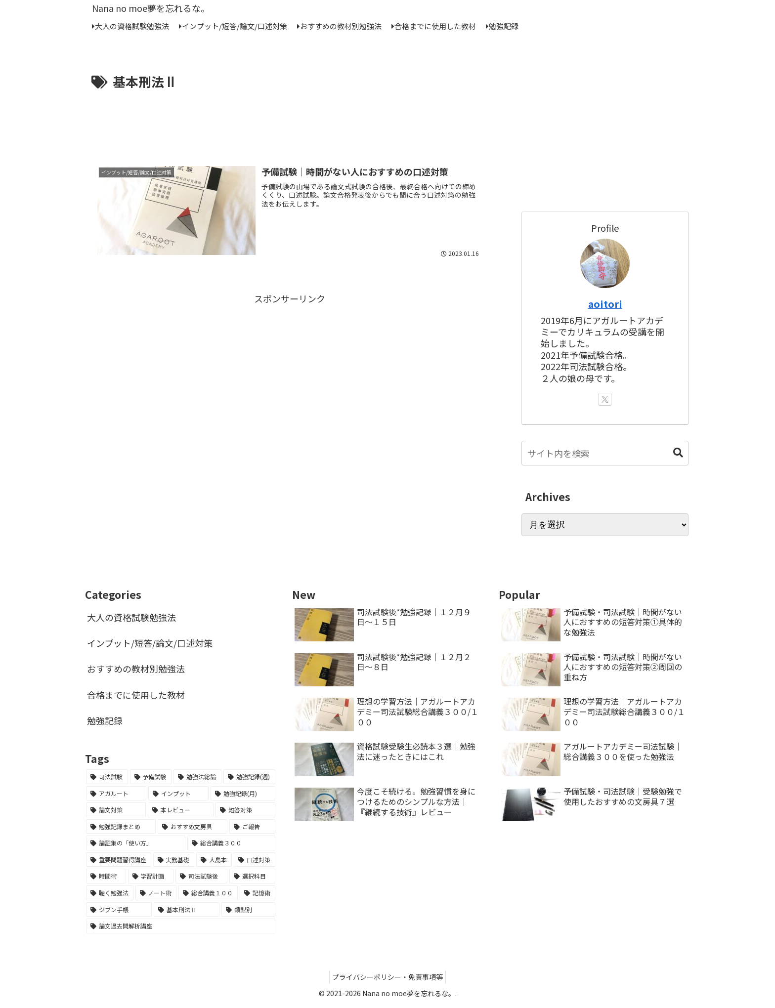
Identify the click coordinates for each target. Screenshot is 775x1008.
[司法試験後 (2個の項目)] (201, 876)
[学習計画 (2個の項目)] (151, 876)
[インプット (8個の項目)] (178, 793)
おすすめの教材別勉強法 (136, 668)
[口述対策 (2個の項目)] (254, 859)
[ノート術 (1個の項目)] (156, 892)
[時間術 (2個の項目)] (106, 876)
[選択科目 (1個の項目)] (252, 876)
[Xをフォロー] (605, 399)
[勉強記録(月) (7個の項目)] (243, 793)
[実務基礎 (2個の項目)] (174, 859)
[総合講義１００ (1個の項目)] (208, 892)
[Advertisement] (289, 120)
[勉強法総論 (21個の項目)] (197, 776)
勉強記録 (105, 720)
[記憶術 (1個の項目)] (257, 892)
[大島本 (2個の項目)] (214, 859)
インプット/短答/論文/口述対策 (150, 642)
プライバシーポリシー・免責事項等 (387, 977)
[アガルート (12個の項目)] (116, 793)
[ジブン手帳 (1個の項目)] (119, 909)
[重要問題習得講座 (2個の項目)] (118, 859)
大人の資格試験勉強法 (131, 617)
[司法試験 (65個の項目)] (107, 776)
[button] (678, 453)
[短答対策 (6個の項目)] (245, 809)
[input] (605, 453)
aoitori (605, 303)
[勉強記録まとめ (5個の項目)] (121, 826)
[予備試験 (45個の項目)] (151, 776)
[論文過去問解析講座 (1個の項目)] (180, 926)
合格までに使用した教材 (136, 694)
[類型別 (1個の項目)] (248, 909)
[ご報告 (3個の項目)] (252, 826)
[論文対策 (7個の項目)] (116, 809)
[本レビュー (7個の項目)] (181, 809)
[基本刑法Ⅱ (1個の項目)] (186, 909)
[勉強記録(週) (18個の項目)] (249, 776)
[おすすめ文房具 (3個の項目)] (192, 826)
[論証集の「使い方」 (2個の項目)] (135, 843)
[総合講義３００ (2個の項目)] (231, 843)
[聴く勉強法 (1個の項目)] (109, 892)
